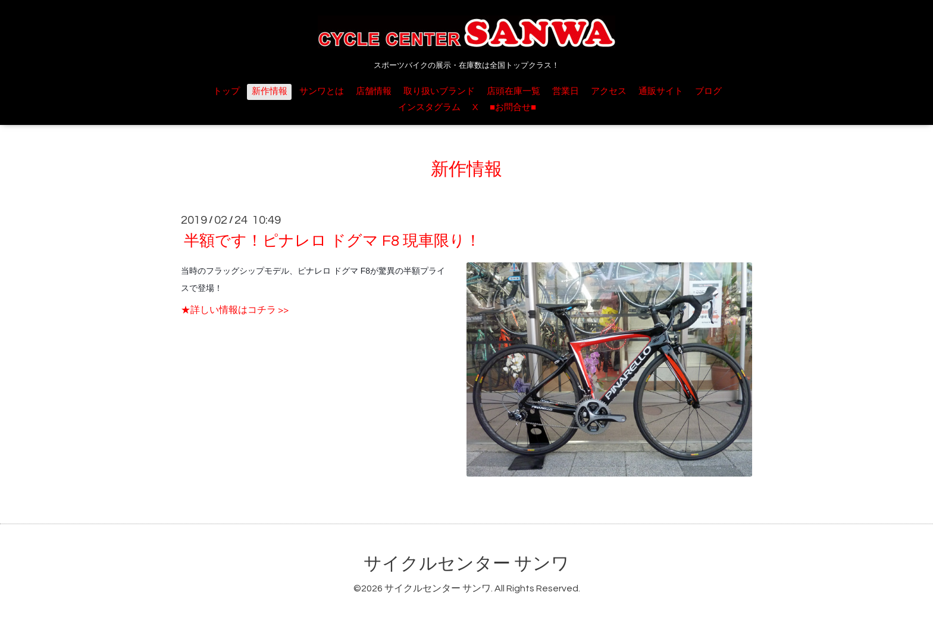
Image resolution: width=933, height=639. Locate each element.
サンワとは (321, 91)
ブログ (708, 91)
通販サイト (660, 91)
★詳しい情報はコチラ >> (235, 310)
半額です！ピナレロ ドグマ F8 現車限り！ (332, 241)
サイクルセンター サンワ (466, 564)
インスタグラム (429, 107)
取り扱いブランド (439, 91)
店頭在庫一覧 (513, 91)
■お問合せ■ (513, 107)
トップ (226, 91)
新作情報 (269, 91)
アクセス (609, 91)
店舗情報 (374, 91)
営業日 (565, 91)
